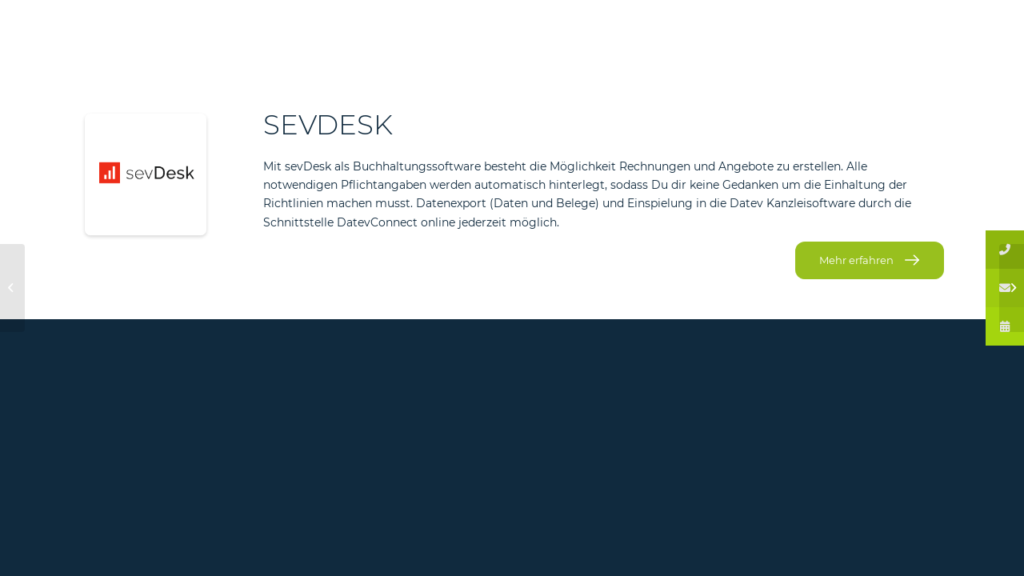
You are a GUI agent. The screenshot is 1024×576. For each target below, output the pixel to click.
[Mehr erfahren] (869, 260)
